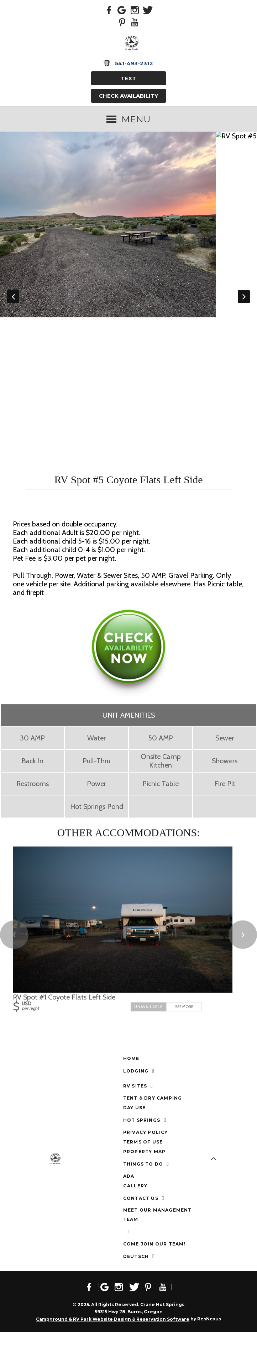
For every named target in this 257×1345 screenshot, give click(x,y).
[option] (128, 228)
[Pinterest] (122, 22)
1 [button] (69, 471)
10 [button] (165, 471)
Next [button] (244, 303)
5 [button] (112, 471)
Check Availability (128, 95)
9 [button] (155, 471)
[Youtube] (135, 22)
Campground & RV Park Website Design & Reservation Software (112, 1332)
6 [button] (123, 471)
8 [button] (144, 471)
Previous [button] (13, 303)
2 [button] (80, 471)
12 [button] (187, 471)
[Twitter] (147, 10)
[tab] (69, 471)
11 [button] (176, 471)
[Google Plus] (122, 10)
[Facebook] (109, 10)
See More (184, 1020)
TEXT (128, 78)
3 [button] (91, 471)
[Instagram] (135, 10)
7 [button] (133, 471)
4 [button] (101, 471)
